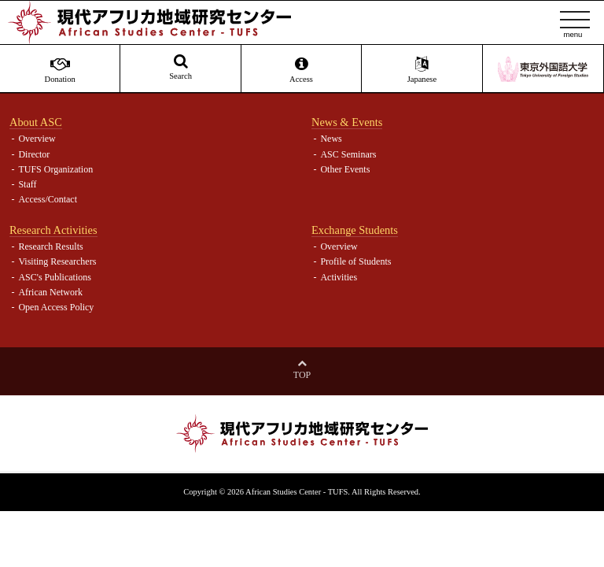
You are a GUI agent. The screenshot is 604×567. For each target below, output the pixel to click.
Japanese (421, 70)
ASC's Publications (54, 277)
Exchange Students (354, 230)
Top (302, 374)
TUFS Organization (55, 169)
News (330, 138)
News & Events (346, 122)
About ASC (35, 122)
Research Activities (53, 230)
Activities (338, 277)
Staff (27, 184)
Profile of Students (355, 261)
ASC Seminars (348, 154)
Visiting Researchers (57, 261)
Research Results (50, 246)
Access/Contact (47, 199)
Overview (36, 138)
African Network (50, 292)
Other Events (345, 169)
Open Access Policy (56, 307)
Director (34, 154)
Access (301, 70)
